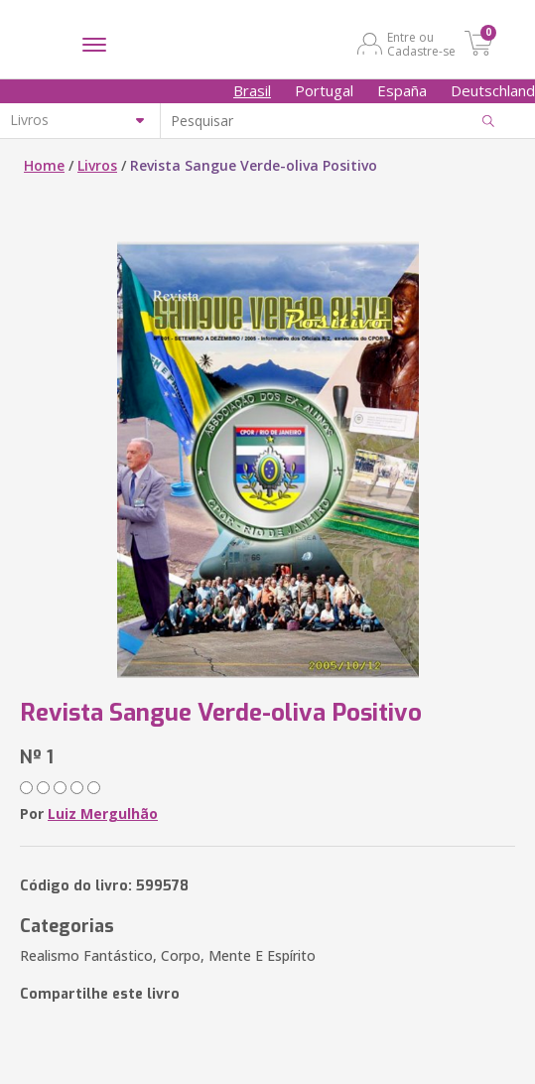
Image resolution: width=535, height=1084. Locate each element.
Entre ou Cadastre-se (421, 44)
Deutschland (493, 90)
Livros (97, 165)
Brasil (252, 90)
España (402, 90)
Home (44, 165)
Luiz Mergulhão (103, 813)
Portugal (324, 90)
